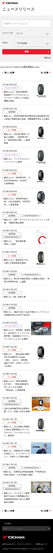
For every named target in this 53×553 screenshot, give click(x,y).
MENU (50, 3)
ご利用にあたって (41, 544)
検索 (27, 51)
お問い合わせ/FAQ (8, 544)
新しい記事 (9, 72)
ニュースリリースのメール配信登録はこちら (20, 67)
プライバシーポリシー (25, 544)
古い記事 (44, 72)
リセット (47, 57)
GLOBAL (7, 523)
